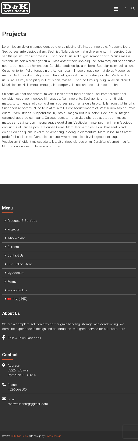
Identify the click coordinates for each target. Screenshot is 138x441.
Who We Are (16, 238)
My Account (15, 273)
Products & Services (22, 221)
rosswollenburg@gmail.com (28, 404)
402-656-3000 (17, 389)
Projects (13, 229)
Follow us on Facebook (24, 338)
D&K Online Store (19, 264)
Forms (12, 281)
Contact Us (15, 255)
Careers (13, 247)
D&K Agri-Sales (19, 436)
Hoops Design (53, 436)
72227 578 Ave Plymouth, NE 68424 (22, 372)
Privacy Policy (17, 290)
